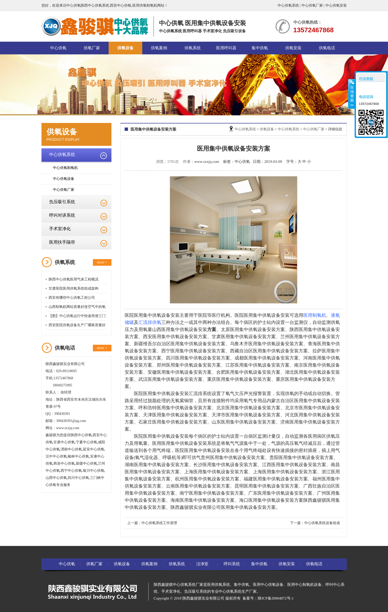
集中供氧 (260, 48)
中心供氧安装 (336, 5)
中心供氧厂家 (312, 5)
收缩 (351, 94)
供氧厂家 (92, 48)
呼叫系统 (232, 564)
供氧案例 (159, 48)
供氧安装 (293, 48)
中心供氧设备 (63, 179)
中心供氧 (58, 48)
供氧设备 (125, 48)
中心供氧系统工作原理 (159, 523)
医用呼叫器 (226, 48)
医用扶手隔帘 (62, 242)
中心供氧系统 (288, 5)
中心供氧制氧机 (65, 168)
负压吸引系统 (62, 201)
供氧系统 (192, 48)
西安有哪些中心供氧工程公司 (72, 298)
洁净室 (202, 564)
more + (102, 262)
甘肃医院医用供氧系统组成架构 (73, 288)
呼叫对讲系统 (62, 215)
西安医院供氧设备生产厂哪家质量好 (77, 325)
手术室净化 (60, 228)
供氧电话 (327, 48)
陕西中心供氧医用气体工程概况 (73, 279)
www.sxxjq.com (206, 162)
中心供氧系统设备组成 (322, 523)
